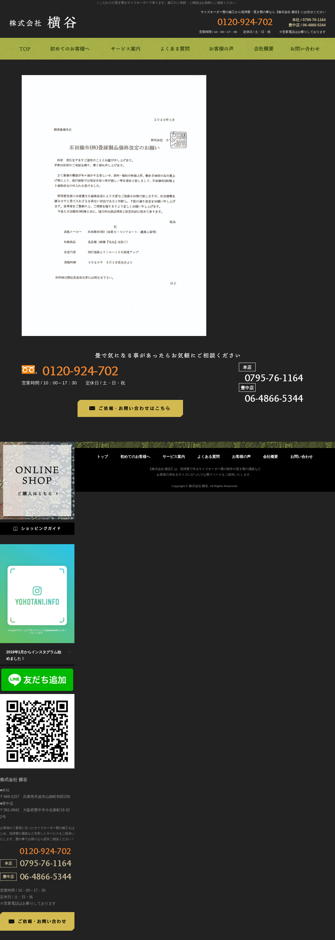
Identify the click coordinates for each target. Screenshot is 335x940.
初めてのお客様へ (135, 456)
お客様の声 (241, 456)
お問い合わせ (301, 456)
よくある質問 (208, 456)
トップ (102, 456)
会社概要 (270, 456)
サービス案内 (174, 456)
